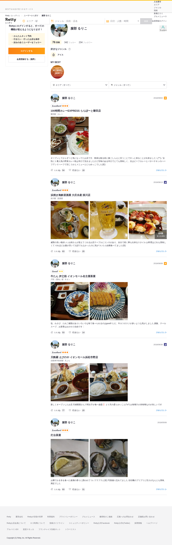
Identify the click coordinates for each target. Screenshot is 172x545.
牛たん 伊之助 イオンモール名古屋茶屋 (73, 276)
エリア (156, 5)
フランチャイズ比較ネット (50, 529)
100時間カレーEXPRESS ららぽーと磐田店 (76, 110)
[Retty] (10, 20)
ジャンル (157, 8)
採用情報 (138, 523)
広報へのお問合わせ (125, 517)
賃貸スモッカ (28, 529)
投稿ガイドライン (57, 523)
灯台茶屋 (56, 435)
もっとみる (161, 234)
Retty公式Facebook (102, 523)
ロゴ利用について (37, 523)
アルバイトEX (12, 529)
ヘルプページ (151, 523)
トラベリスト (70, 529)
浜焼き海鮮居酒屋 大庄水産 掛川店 (70, 195)
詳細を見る (160, 170)
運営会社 (19, 517)
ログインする (27, 51)
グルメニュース (160, 16)
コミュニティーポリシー (79, 523)
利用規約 (51, 517)
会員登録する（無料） (27, 59)
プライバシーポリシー (68, 517)
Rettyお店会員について (16, 523)
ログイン (163, 21)
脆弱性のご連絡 (106, 517)
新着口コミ (158, 13)
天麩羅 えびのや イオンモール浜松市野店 (74, 357)
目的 (156, 10)
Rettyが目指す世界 (35, 517)
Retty (9, 517)
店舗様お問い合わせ (146, 517)
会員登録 (155, 21)
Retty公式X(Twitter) (122, 523)
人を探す (157, 2)
